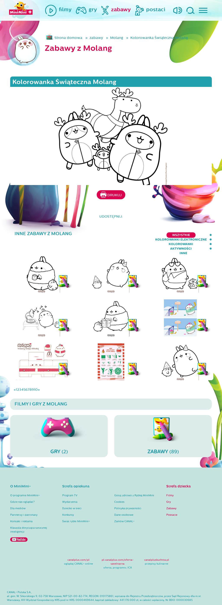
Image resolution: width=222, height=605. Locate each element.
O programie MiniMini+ (25, 482)
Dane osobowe (123, 501)
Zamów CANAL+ (124, 508)
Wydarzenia (69, 488)
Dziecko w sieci (72, 495)
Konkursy (68, 501)
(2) (59, 422)
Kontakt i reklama (21, 508)
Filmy (170, 482)
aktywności (186, 235)
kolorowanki (155, 235)
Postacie (171, 501)
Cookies (119, 488)
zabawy (96, 38)
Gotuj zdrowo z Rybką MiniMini (134, 482)
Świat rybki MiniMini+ (76, 508)
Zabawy (171, 495)
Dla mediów (18, 495)
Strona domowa (68, 38)
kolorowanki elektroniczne (110, 235)
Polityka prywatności (127, 495)
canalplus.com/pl (78, 546)
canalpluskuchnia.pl (156, 546)
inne (208, 235)
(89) (163, 422)
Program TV (69, 482)
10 (36, 376)
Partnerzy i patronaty (24, 501)
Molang (116, 38)
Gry (168, 488)
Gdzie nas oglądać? (22, 488)
